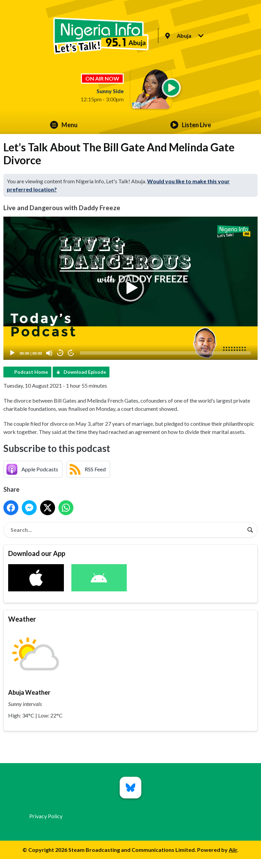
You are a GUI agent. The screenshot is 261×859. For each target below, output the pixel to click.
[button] (130, 288)
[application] (130, 288)
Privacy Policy (46, 816)
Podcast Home (31, 372)
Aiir (233, 849)
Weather (22, 619)
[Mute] (49, 353)
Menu (63, 125)
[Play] (12, 353)
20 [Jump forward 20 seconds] (71, 352)
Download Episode (85, 372)
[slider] (165, 353)
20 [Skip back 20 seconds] (60, 352)
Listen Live (190, 125)
